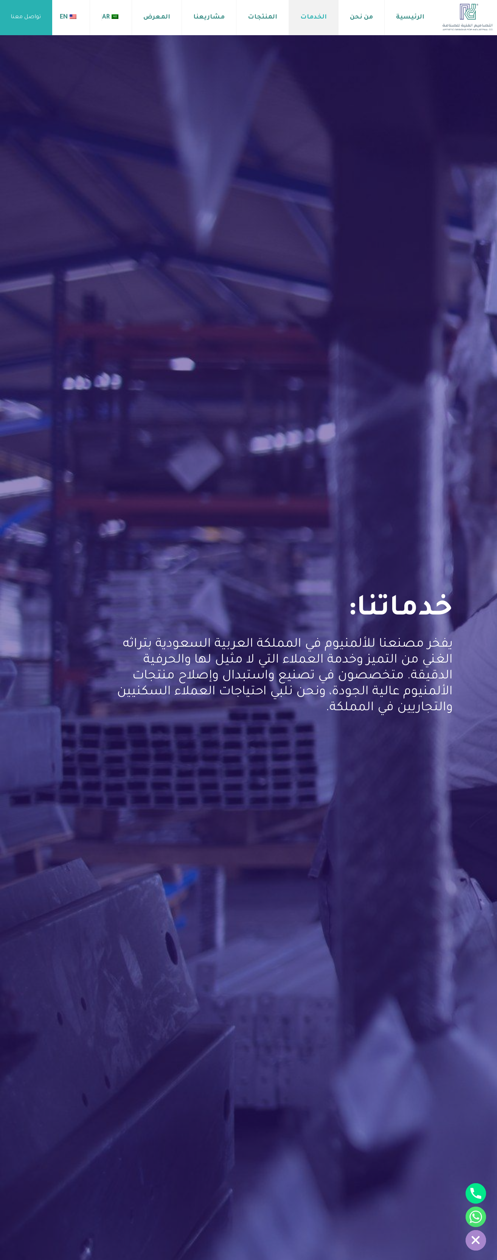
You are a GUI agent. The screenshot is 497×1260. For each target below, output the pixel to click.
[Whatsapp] (476, 1217)
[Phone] (476, 1193)
